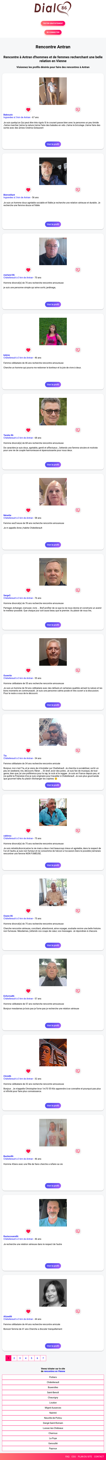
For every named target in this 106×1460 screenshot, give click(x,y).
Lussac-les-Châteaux (53, 1428)
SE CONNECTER (53, 32)
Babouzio (8, 114)
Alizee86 (7, 1316)
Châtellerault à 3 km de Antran (18, 277)
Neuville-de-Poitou (53, 1418)
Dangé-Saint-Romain (53, 1423)
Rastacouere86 (10, 1236)
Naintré (53, 1413)
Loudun (53, 1402)
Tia (4, 755)
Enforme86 (8, 996)
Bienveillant (9, 195)
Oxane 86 (8, 916)
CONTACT (99, 1456)
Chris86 (7, 1076)
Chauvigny (53, 1397)
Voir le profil (53, 144)
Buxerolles (53, 1387)
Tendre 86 (8, 435)
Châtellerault (53, 1382)
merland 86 (9, 275)
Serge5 (6, 595)
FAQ (67, 1456)
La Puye (53, 1438)
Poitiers (53, 1377)
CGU (73, 1456)
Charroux (53, 1433)
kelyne (6, 355)
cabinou (7, 835)
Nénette (7, 515)
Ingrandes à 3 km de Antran (16, 117)
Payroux (53, 1448)
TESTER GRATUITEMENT (53, 23)
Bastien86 (8, 1156)
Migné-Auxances (53, 1407)
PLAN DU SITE (85, 1456)
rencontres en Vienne (54, 1371)
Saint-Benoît (53, 1392)
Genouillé (53, 1443)
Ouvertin (7, 675)
